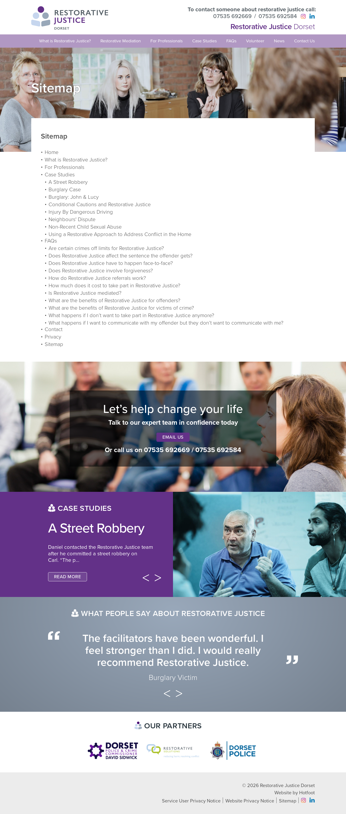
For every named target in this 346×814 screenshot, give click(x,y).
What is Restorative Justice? (65, 41)
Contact (53, 329)
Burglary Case (65, 189)
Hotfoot (307, 793)
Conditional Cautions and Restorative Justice (100, 204)
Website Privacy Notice (249, 801)
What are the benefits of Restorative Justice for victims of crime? (121, 308)
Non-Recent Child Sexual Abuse (85, 227)
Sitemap (54, 344)
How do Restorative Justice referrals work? (97, 278)
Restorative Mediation (120, 41)
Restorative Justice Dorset (287, 785)
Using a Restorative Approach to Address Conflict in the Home (120, 234)
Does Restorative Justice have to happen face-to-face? (111, 263)
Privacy (53, 337)
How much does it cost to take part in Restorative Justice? (114, 285)
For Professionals (166, 41)
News (279, 41)
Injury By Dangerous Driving (81, 212)
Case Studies (204, 41)
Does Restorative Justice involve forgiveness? (101, 271)
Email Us (173, 437)
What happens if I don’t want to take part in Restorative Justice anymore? (131, 315)
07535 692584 (278, 16)
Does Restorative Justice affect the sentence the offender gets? (120, 256)
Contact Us (304, 41)
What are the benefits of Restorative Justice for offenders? (114, 300)
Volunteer (255, 41)
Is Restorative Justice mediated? (85, 293)
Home (51, 152)
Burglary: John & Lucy (74, 197)
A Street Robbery (68, 182)
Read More (67, 576)
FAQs (231, 41)
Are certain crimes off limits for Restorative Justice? (106, 248)
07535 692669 (232, 16)
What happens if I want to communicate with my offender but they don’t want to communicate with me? (166, 323)
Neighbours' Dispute (72, 219)
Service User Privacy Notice (191, 801)
